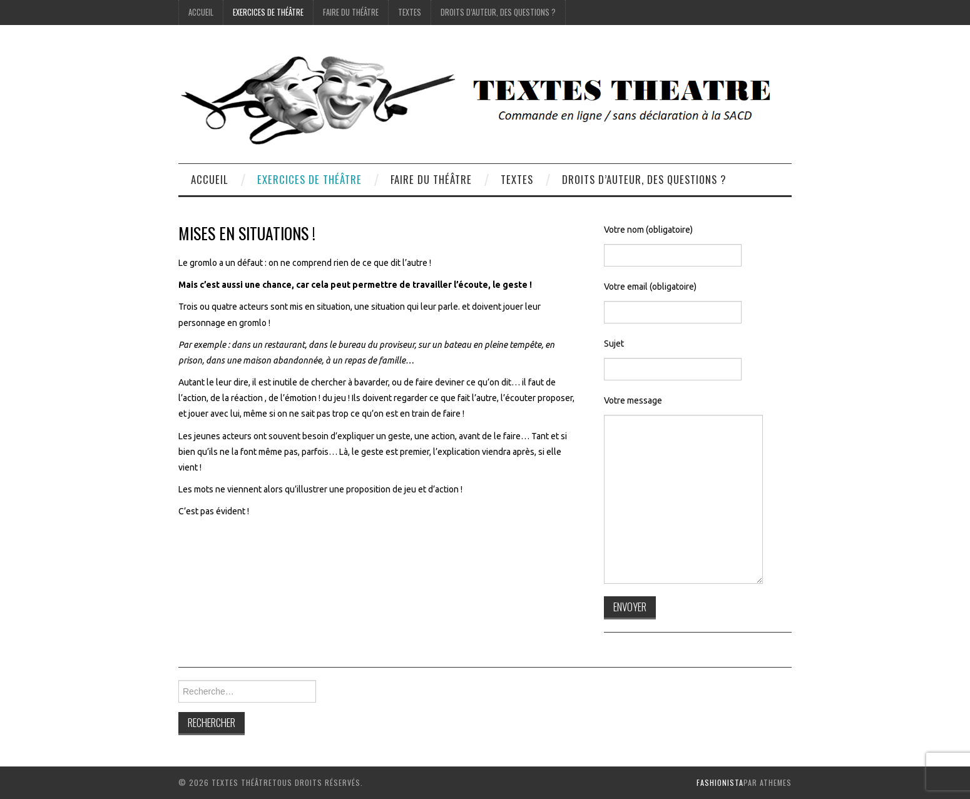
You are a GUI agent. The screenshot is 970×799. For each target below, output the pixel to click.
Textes (409, 12)
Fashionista (720, 782)
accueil (200, 12)
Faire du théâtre (351, 12)
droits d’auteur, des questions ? (498, 12)
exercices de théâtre (268, 12)
